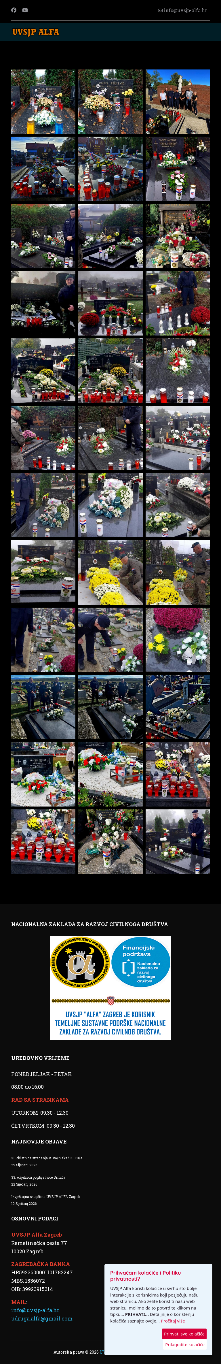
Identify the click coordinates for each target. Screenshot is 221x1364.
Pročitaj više (173, 1321)
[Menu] (200, 32)
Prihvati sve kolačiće (184, 1334)
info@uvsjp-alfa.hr (185, 10)
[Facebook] (13, 10)
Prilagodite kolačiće (185, 1344)
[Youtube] (25, 10)
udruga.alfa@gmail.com (42, 1318)
